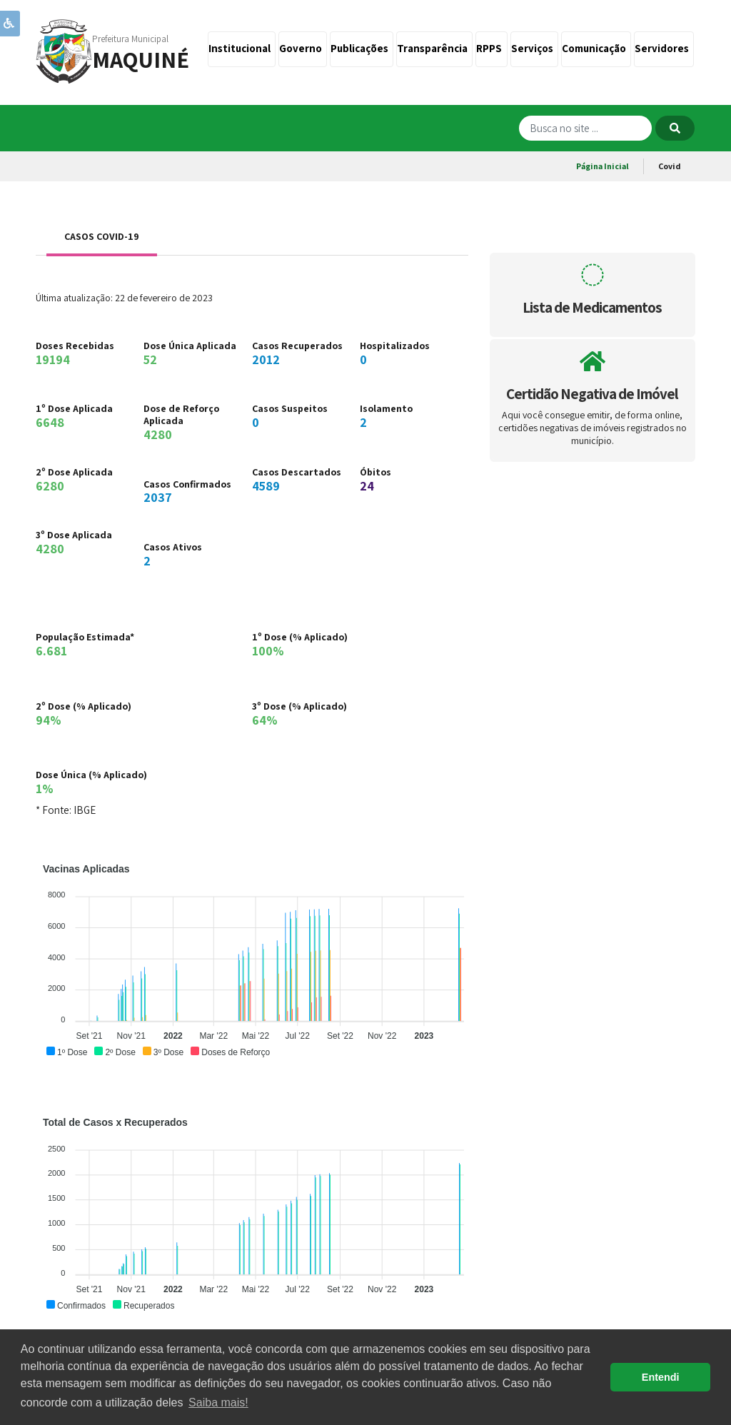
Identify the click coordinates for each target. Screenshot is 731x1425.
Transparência (434, 48)
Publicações (362, 48)
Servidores (664, 48)
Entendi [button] (661, 1377)
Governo (302, 48)
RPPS (491, 48)
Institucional (241, 48)
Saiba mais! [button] (218, 1402)
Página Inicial (602, 166)
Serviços (534, 48)
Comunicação (596, 48)
